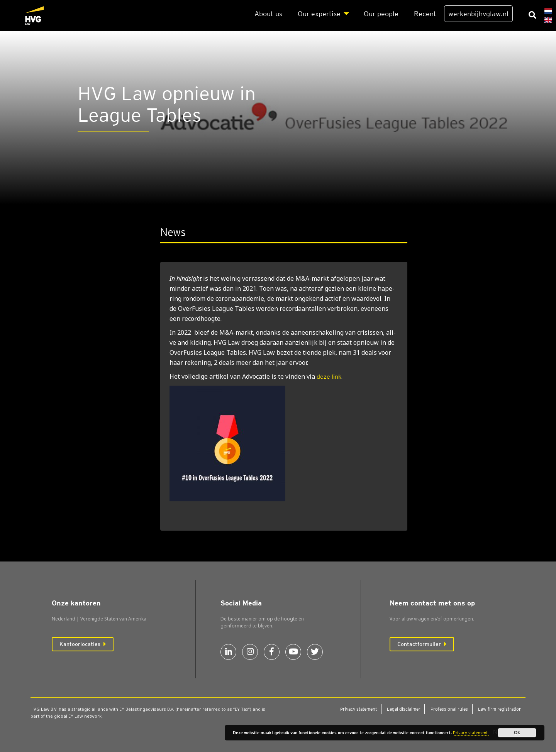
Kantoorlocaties (79, 644)
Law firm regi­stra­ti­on (500, 709)
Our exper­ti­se (319, 14)
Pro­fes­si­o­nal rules (449, 709)
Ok (517, 732)
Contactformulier (419, 644)
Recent (425, 14)
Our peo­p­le (381, 14)
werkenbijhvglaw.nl (478, 14)
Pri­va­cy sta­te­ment (358, 709)
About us (268, 14)
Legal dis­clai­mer (403, 709)
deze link (329, 376)
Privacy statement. (471, 732)
